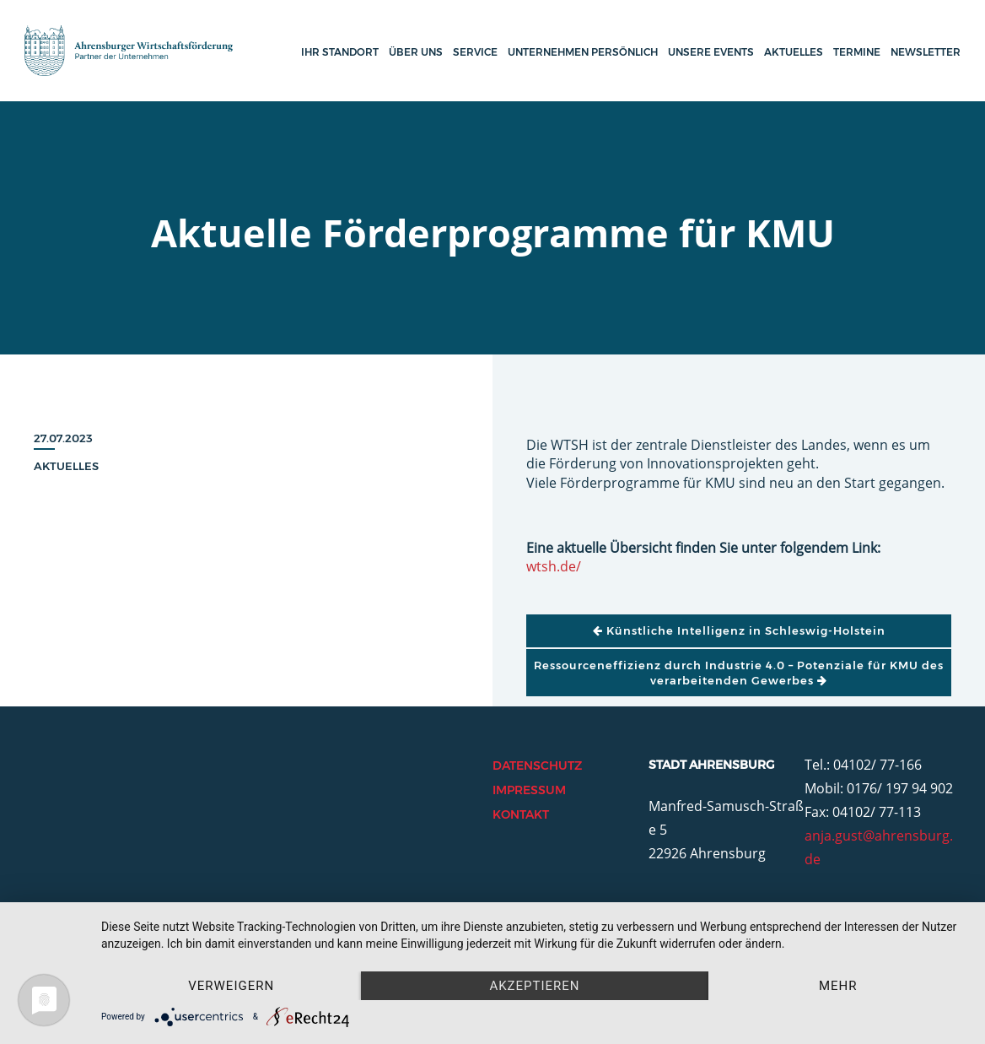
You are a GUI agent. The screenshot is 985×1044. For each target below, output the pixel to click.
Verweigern (231, 985)
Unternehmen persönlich (583, 52)
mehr (838, 985)
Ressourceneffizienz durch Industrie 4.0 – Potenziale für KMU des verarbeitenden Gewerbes (739, 672)
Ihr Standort (340, 52)
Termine (856, 52)
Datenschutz (537, 765)
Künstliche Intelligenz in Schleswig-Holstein (739, 630)
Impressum (529, 790)
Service (475, 52)
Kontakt (520, 814)
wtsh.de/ (553, 566)
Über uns (416, 52)
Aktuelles (793, 52)
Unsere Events (711, 52)
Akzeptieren (534, 985)
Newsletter (926, 52)
